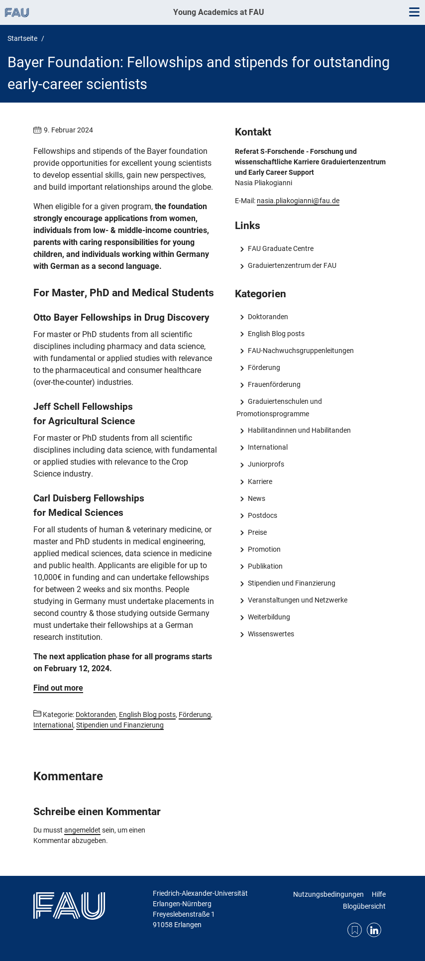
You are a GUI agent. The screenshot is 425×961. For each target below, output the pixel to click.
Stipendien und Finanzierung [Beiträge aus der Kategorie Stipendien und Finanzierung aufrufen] (120, 725)
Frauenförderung (274, 384)
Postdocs (262, 515)
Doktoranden (268, 317)
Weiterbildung (269, 617)
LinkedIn (374, 930)
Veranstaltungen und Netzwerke (297, 600)
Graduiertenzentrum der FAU (292, 265)
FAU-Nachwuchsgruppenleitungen (301, 351)
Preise (257, 532)
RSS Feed (354, 930)
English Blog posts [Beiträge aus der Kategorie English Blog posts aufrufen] (147, 715)
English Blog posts (276, 334)
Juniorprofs (266, 464)
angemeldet (82, 830)
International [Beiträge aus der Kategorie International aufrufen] (53, 725)
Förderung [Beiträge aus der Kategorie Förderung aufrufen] (195, 715)
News (256, 498)
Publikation (265, 566)
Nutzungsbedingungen (328, 894)
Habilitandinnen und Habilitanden (299, 430)
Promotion (264, 549)
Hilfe (379, 894)
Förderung (264, 367)
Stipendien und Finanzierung (291, 583)
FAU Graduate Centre (281, 248)
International (268, 447)
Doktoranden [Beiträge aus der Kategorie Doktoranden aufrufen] (96, 715)
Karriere (260, 481)
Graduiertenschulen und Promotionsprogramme (278, 407)
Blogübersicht (364, 906)
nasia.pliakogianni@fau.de (298, 201)
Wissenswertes (271, 634)
